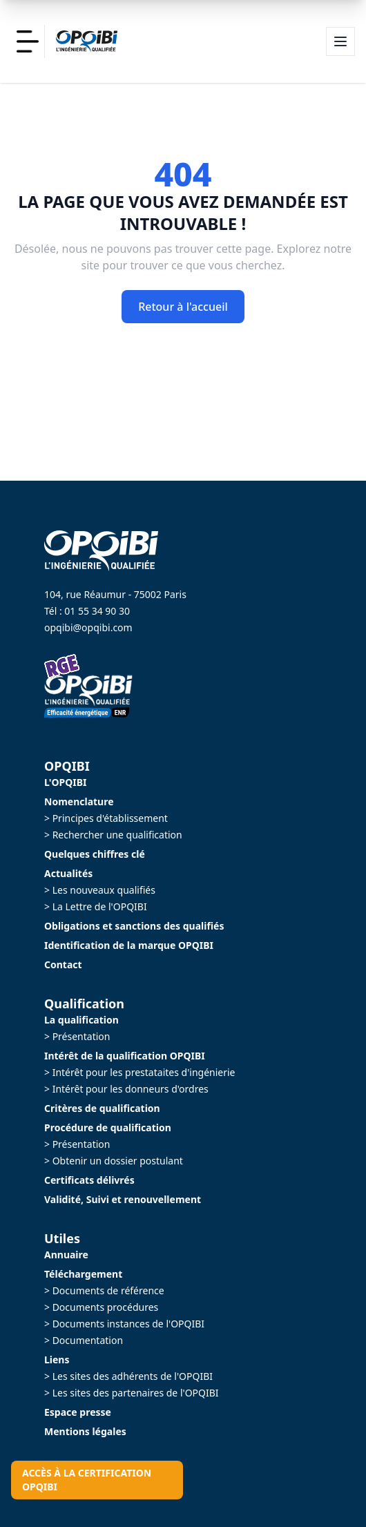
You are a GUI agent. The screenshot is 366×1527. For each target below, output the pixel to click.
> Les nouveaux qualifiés (99, 889)
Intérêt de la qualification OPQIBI (124, 1055)
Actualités (68, 873)
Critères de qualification (102, 1108)
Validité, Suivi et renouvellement (122, 1199)
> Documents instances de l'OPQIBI (124, 1323)
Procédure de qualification (107, 1127)
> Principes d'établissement (106, 818)
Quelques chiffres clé (94, 854)
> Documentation (83, 1340)
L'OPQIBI (65, 782)
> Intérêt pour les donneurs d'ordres (126, 1088)
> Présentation (77, 1036)
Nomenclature (79, 801)
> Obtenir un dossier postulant (113, 1160)
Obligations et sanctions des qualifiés (134, 925)
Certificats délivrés (89, 1180)
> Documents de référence (104, 1290)
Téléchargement (83, 1273)
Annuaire (66, 1254)
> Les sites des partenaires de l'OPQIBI (131, 1392)
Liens (57, 1359)
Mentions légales (85, 1431)
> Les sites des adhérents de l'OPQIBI (128, 1376)
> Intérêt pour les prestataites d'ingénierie (139, 1072)
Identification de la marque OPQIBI (128, 945)
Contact (63, 964)
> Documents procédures (101, 1307)
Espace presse (77, 1412)
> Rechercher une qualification (113, 834)
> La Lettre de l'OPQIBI (95, 906)
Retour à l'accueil (183, 306)
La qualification (81, 1019)
